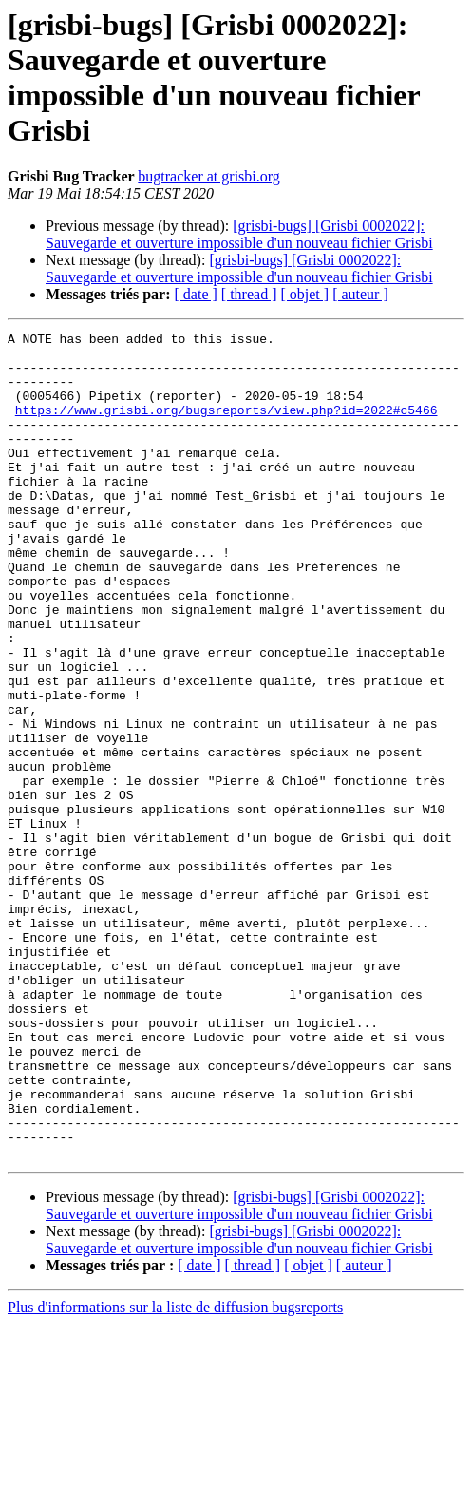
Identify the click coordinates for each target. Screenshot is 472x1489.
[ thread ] (249, 294)
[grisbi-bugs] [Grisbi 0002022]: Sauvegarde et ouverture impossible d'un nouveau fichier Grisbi (239, 234)
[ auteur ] (360, 294)
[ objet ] (304, 294)
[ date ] (196, 294)
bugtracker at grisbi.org (208, 176)
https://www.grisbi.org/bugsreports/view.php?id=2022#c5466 (226, 426)
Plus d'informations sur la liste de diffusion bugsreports (175, 1472)
